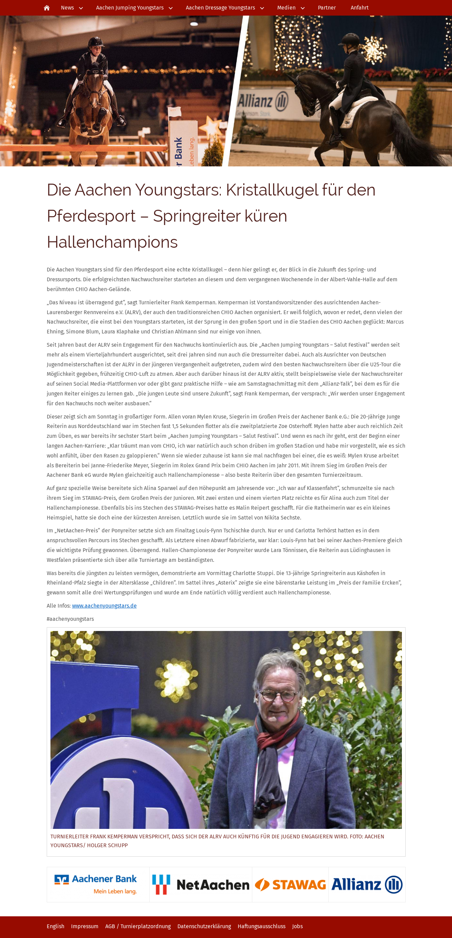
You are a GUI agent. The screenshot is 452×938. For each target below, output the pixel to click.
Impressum (85, 926)
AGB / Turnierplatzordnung (138, 926)
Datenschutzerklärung (204, 926)
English (55, 926)
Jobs (297, 926)
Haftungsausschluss (261, 926)
